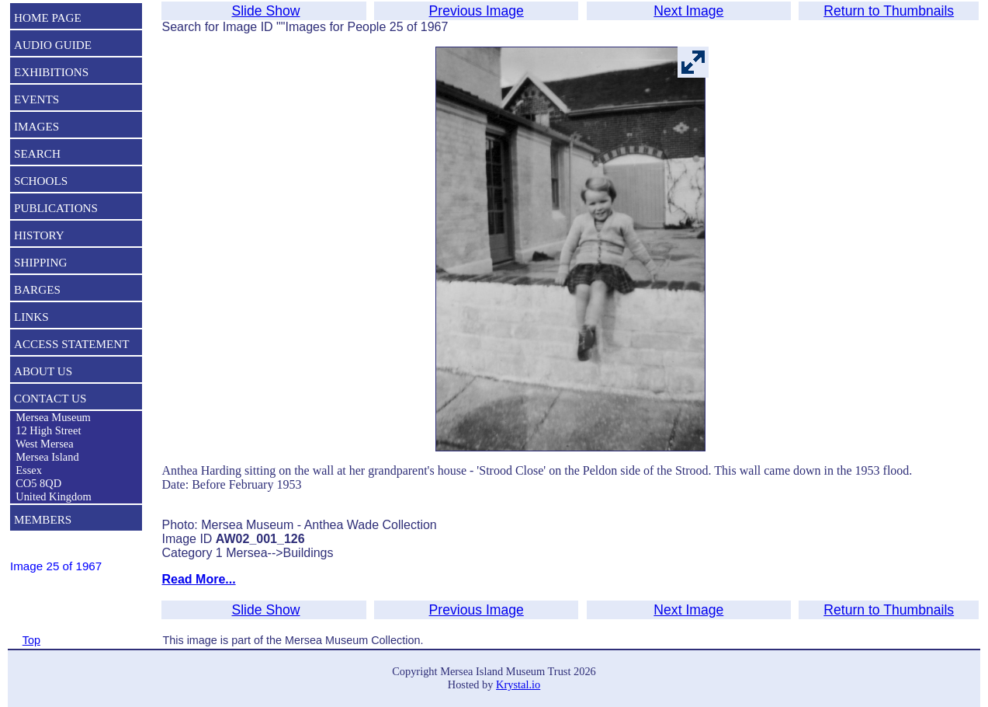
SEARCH (37, 153)
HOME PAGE (47, 17)
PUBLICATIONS (56, 207)
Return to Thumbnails (888, 11)
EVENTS (36, 99)
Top (31, 640)
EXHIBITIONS (51, 71)
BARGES (37, 289)
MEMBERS (42, 519)
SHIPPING (40, 262)
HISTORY (39, 235)
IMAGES (36, 126)
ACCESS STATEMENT (72, 343)
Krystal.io (518, 684)
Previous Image (476, 11)
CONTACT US (50, 398)
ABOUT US (43, 371)
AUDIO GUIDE (53, 44)
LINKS (31, 316)
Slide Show (265, 11)
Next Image (688, 11)
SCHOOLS (41, 180)
